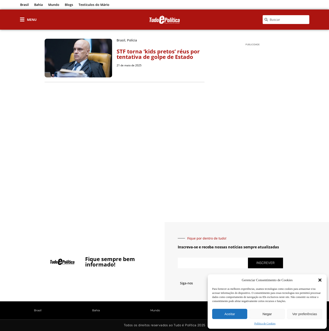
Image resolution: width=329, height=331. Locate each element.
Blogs (69, 4)
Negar (267, 314)
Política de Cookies (264, 323)
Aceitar (229, 314)
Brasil (24, 4)
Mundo (53, 4)
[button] (320, 280)
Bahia (38, 4)
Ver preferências (304, 314)
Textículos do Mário (94, 4)
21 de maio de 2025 (129, 65)
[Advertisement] (252, 120)
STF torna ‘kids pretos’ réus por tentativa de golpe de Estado (158, 54)
